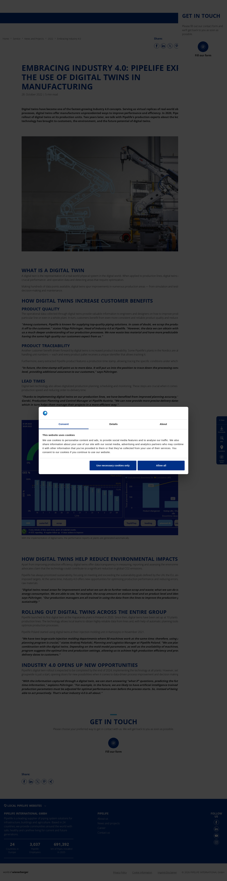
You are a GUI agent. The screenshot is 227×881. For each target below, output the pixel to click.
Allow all (161, 465)
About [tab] (163, 424)
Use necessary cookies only (113, 465)
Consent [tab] (64, 424)
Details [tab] (113, 424)
